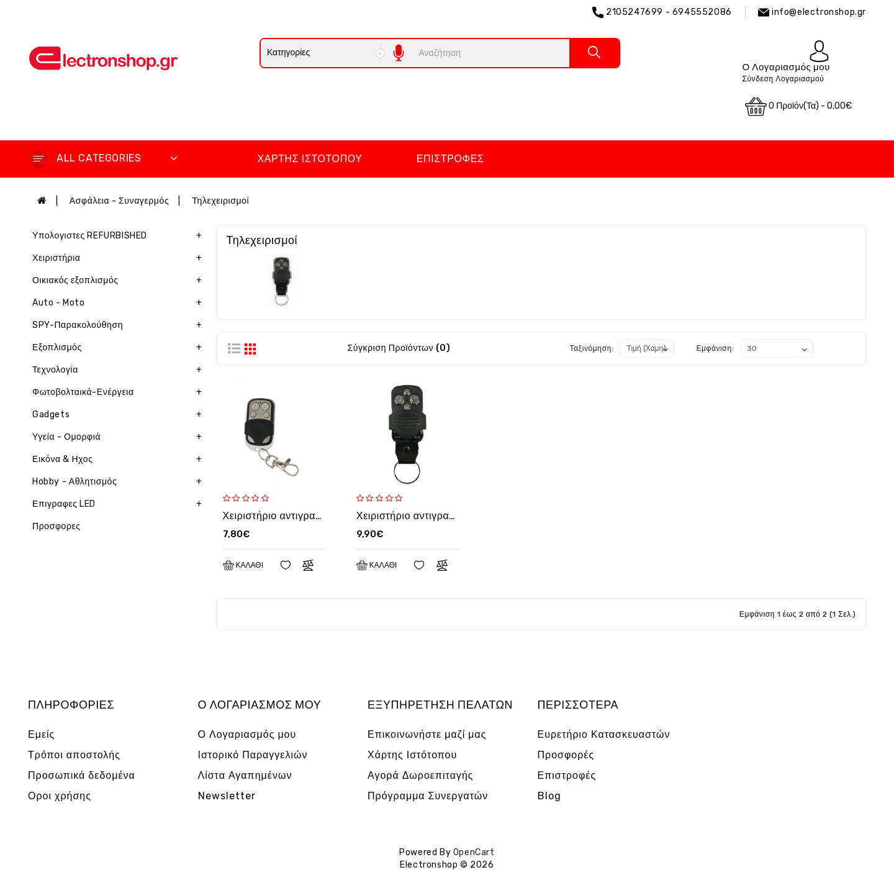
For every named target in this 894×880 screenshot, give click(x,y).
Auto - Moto (119, 303)
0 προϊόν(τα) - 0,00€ (798, 106)
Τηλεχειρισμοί (220, 201)
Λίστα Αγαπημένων (245, 775)
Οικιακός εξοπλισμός (119, 281)
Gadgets (119, 415)
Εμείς (41, 734)
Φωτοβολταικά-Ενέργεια (119, 392)
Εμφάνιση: (715, 348)
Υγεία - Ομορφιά (119, 437)
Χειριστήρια (119, 258)
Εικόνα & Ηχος (119, 459)
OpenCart (474, 852)
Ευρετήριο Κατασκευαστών (604, 734)
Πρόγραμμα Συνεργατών (428, 796)
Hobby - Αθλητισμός (119, 482)
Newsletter (227, 796)
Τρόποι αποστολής (74, 755)
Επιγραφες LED (119, 504)
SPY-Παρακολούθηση (119, 325)
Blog (549, 796)
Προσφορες (56, 526)
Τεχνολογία (119, 370)
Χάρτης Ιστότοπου (309, 159)
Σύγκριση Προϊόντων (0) (398, 348)
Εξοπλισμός (119, 348)
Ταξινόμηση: (592, 348)
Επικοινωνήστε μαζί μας (427, 734)
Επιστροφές (450, 159)
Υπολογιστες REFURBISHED (119, 236)
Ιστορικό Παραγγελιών (253, 755)
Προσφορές (566, 755)
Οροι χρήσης (59, 796)
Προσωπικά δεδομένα (81, 775)
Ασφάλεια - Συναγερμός (119, 201)
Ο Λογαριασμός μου (247, 734)
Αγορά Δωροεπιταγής (421, 775)
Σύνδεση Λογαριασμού (783, 79)
